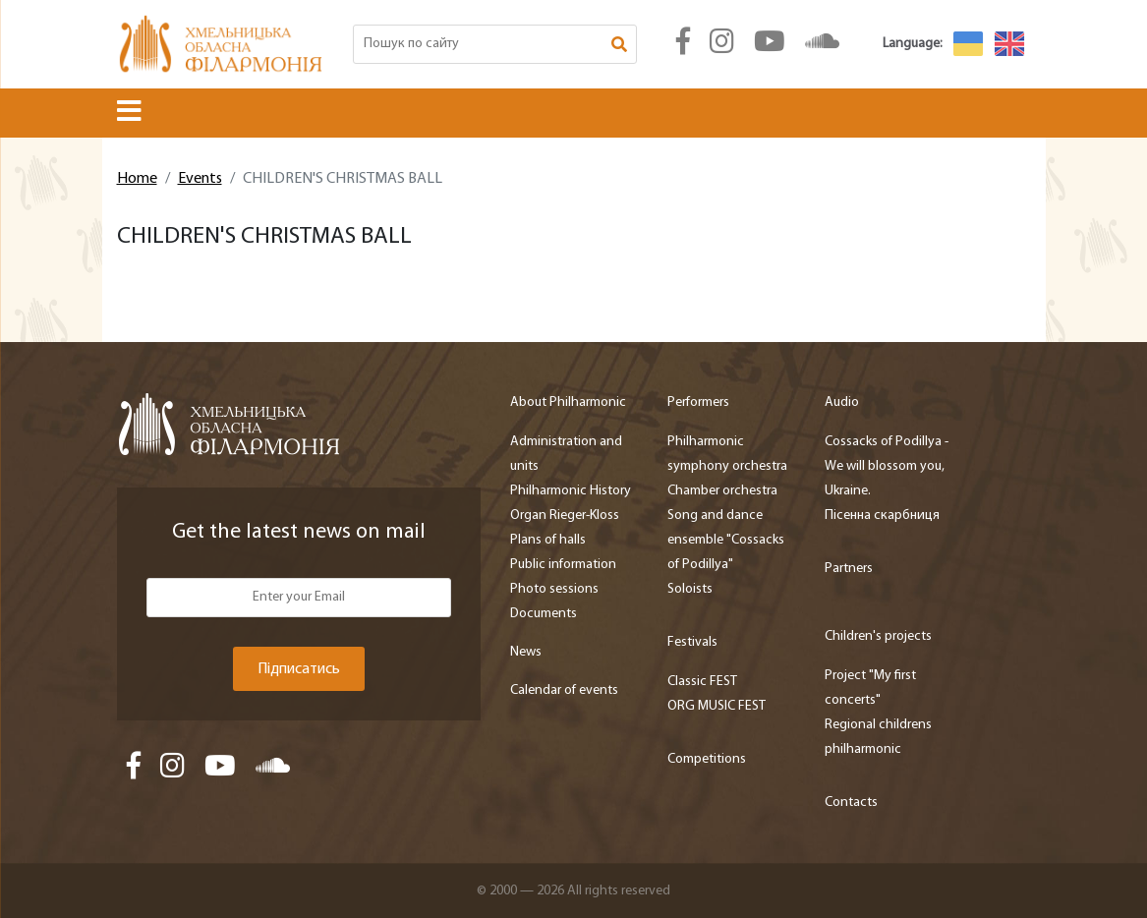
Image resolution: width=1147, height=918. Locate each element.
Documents (543, 613)
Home (137, 179)
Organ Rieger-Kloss (564, 515)
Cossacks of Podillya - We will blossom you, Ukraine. (886, 466)
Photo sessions (554, 589)
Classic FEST (702, 681)
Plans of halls (548, 540)
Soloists (690, 589)
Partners (849, 568)
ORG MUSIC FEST (716, 706)
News (526, 652)
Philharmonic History (570, 491)
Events (200, 179)
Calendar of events (564, 690)
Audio (842, 402)
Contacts (851, 802)
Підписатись (299, 669)
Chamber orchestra (722, 491)
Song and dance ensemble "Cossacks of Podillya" (725, 540)
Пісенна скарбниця (882, 515)
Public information (563, 564)
